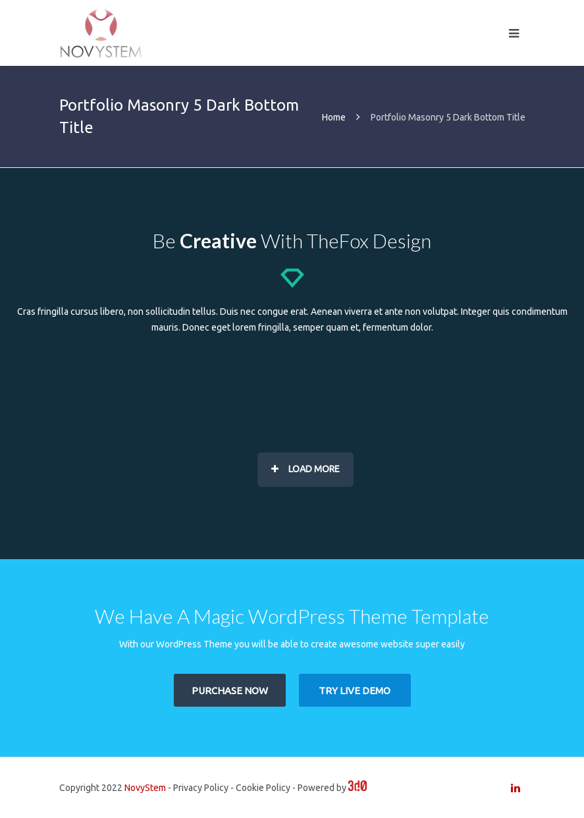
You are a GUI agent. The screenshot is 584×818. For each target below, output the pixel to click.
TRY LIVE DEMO (354, 690)
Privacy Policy (200, 787)
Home (334, 117)
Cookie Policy (263, 787)
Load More (305, 469)
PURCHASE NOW (230, 690)
